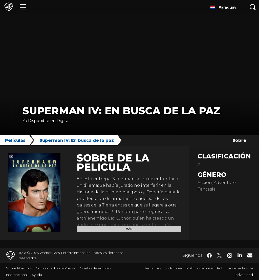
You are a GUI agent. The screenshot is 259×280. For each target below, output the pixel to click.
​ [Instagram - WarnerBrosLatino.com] (230, 255)
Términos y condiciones (163, 268)
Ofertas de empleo (95, 268)
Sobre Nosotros (19, 268)
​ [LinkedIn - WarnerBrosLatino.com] (240, 255)
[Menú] (23, 7)
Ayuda (37, 275)
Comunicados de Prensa (56, 268)
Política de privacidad (204, 268)
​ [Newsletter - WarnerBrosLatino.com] (250, 255)
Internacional (17, 275)
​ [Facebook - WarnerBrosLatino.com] (209, 255)
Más (129, 229)
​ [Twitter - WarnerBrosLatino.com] (220, 255)
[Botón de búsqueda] (252, 7)
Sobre (239, 140)
